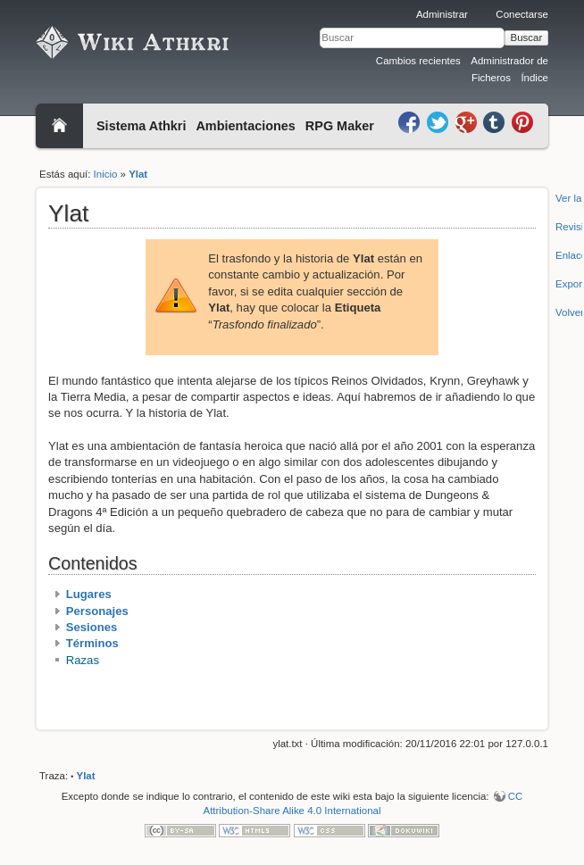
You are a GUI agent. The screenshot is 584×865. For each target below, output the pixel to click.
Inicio (106, 174)
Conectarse (522, 14)
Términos (92, 643)
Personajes (97, 611)
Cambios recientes (418, 60)
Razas (82, 660)
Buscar (527, 37)
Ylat (138, 174)
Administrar (442, 14)
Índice (534, 77)
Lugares (89, 594)
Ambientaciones (245, 126)
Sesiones (92, 627)
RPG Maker (339, 126)
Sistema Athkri (141, 126)
